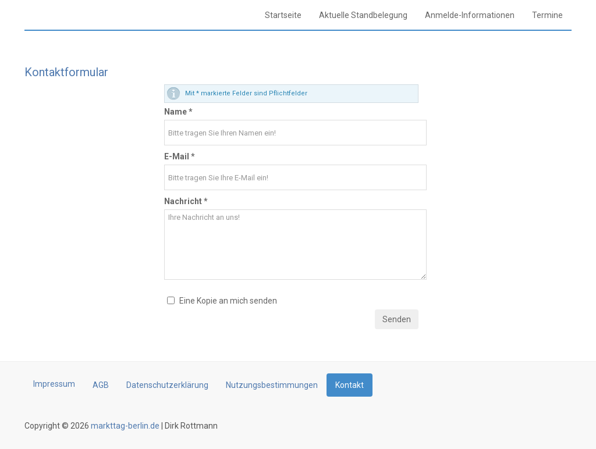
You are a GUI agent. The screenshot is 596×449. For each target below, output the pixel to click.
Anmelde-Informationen (470, 15)
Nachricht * (186, 201)
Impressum (54, 384)
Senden (396, 319)
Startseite (283, 15)
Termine (547, 15)
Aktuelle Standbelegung (363, 15)
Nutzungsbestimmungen (272, 385)
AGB (101, 385)
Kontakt (349, 385)
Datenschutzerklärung (167, 385)
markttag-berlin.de (124, 425)
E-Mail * (179, 156)
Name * (178, 111)
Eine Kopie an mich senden (228, 300)
